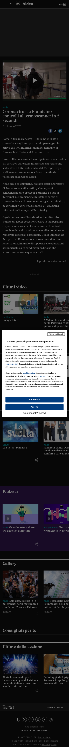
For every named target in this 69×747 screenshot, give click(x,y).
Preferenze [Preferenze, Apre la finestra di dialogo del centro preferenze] (34, 399)
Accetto (34, 407)
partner (43, 376)
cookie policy (11, 364)
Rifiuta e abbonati (56, 334)
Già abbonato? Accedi (34, 413)
